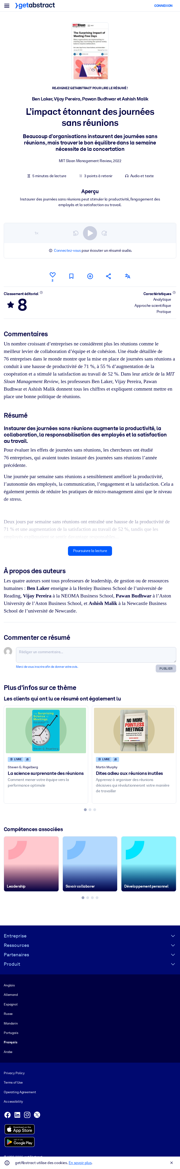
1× (36, 233)
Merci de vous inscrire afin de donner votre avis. (47, 667)
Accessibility (13, 1101)
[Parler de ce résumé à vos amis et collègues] (108, 276)
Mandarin (11, 1023)
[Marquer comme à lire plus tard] (71, 276)
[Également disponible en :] (127, 276)
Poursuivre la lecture (90, 550)
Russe (8, 1014)
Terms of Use (13, 1082)
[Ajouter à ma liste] (90, 276)
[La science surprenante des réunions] (46, 730)
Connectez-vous (67, 250)
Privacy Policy (14, 1073)
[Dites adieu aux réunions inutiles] (134, 730)
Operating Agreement (20, 1092)
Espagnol (11, 1004)
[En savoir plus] (41, 292)
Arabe (8, 1052)
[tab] (85, 809)
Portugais (11, 1033)
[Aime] (52, 276)
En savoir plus (80, 1163)
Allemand (11, 995)
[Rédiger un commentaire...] (96, 655)
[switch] (90, 233)
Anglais (9, 985)
